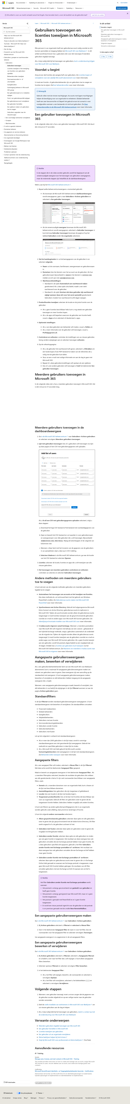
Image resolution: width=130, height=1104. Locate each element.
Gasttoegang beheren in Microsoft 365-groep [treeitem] (18, 88)
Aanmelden (124, 3)
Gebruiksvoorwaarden (76, 1098)
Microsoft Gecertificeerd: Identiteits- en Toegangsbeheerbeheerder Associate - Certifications (64, 1071)
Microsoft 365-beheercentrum (60, 23)
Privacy (41, 1098)
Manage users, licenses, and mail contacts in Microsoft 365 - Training (57, 1059)
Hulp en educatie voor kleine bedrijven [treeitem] (16, 41)
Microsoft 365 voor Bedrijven (75, 51)
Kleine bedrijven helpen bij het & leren (52, 1037)
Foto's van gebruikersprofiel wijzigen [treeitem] (18, 98)
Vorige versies (17, 1098)
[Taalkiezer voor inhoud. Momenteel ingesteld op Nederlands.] (8, 1093)
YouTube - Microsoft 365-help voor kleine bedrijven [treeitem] (15, 45)
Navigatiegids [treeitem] (8, 163)
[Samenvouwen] (27, 23)
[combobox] (16, 27)
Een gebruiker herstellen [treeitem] (14, 104)
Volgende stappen (106, 43)
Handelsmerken (90, 1098)
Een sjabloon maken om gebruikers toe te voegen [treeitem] (18, 108)
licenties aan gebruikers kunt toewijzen (69, 646)
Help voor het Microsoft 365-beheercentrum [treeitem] (13, 37)
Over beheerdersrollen (61, 85)
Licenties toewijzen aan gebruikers (51, 1031)
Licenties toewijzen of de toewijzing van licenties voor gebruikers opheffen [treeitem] (18, 71)
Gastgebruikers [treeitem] (12, 85)
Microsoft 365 (45, 23)
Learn (36, 23)
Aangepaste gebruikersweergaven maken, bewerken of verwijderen (114, 40)
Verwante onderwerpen (108, 46)
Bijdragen (33, 1098)
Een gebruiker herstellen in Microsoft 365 (53, 1029)
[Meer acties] (93, 23)
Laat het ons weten (98, 15)
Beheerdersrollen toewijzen (50, 755)
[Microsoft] (3, 2)
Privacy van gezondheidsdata (56, 1098)
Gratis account (121, 8)
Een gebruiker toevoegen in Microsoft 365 (112, 31)
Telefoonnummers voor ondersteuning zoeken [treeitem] (16, 159)
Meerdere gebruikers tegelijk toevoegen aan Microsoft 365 (59, 1026)
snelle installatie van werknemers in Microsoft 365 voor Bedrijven (67, 1004)
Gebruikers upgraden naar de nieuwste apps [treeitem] (16, 113)
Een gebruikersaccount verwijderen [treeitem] (18, 101)
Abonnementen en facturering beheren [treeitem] (16, 135)
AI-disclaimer (6, 1098)
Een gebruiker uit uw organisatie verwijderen (54, 1034)
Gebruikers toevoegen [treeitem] (14, 66)
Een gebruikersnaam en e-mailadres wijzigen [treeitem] (18, 94)
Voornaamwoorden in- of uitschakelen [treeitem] (15, 80)
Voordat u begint (106, 27)
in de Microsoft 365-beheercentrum (53, 436)
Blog (25, 1098)
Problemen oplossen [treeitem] (10, 152)
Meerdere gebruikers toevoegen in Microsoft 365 (111, 35)
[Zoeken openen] (118, 3)
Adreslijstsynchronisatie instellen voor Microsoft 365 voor (59, 621)
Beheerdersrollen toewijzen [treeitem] (15, 76)
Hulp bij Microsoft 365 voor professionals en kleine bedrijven (60, 1040)
